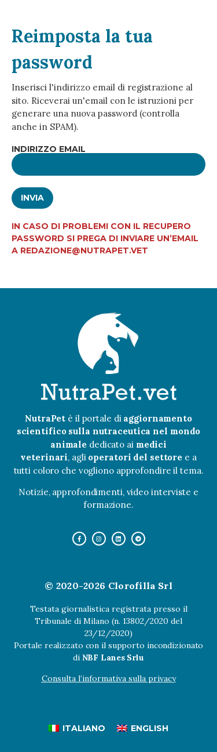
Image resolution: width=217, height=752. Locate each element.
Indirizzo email (49, 149)
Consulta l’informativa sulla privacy (109, 678)
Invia (32, 197)
